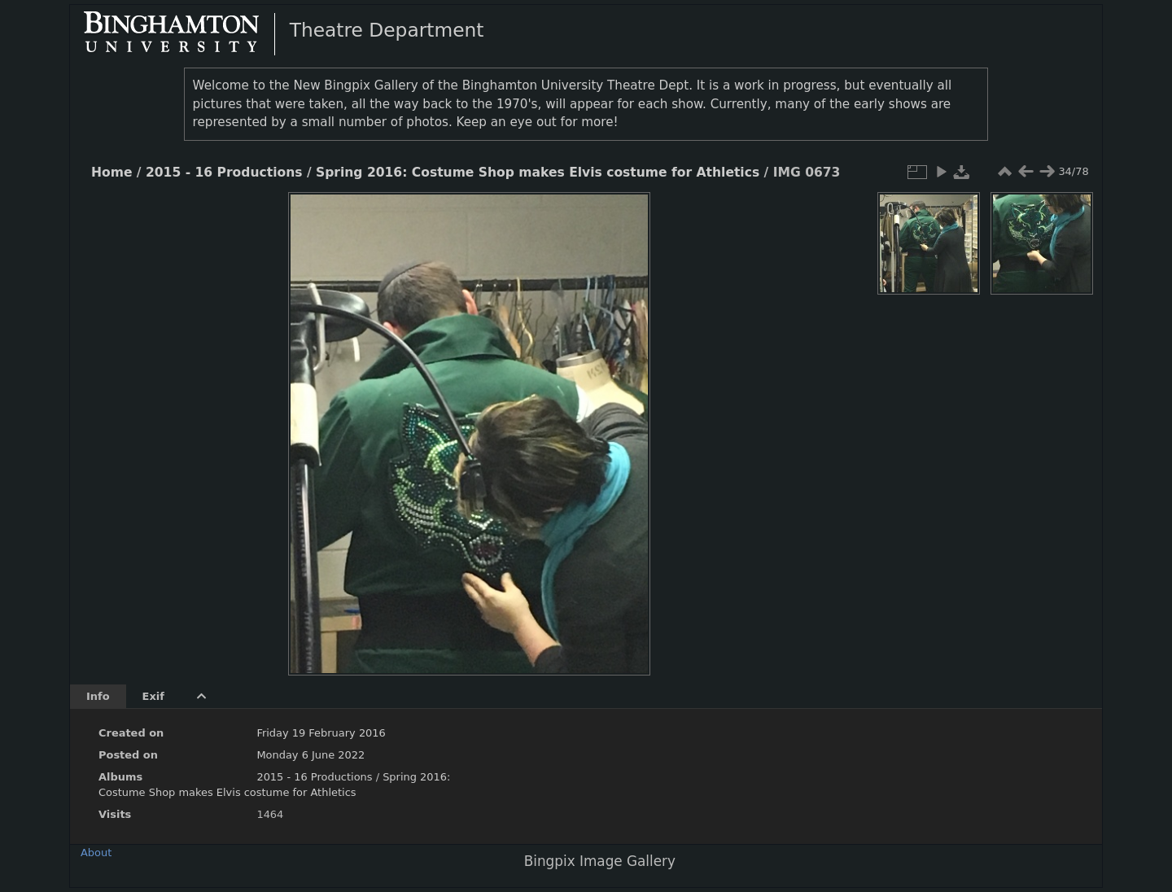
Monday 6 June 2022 (310, 755)
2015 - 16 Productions (224, 172)
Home (111, 172)
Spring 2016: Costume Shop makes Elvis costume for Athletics (537, 172)
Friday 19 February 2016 (320, 733)
